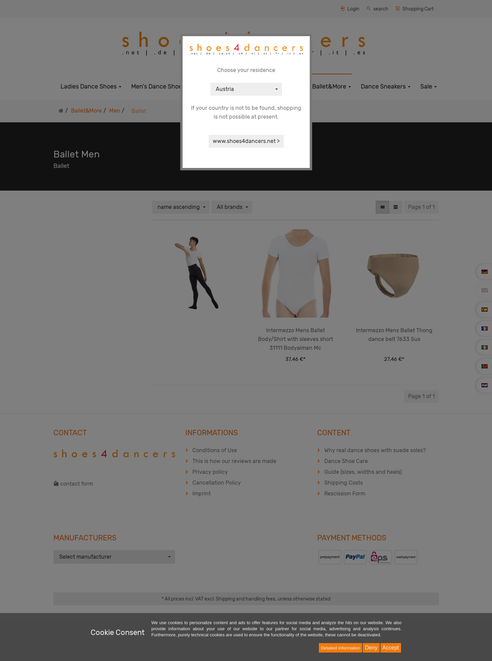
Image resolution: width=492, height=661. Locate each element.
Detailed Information (340, 648)
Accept (390, 648)
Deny (371, 648)
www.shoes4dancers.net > (246, 141)
